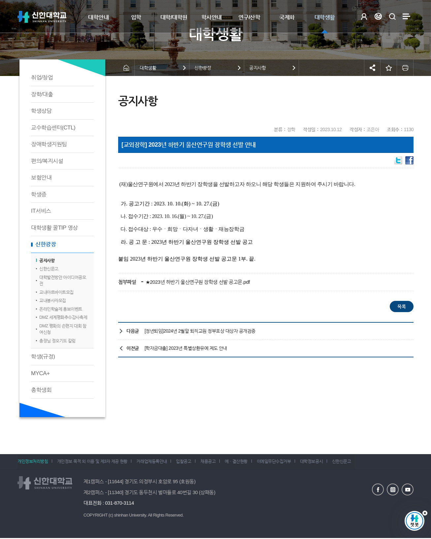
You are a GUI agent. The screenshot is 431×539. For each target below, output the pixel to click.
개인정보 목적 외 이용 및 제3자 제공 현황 (93, 462)
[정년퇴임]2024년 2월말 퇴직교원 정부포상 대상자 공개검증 (200, 331)
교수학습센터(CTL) (53, 128)
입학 (136, 17)
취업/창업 (42, 77)
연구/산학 (249, 17)
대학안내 (98, 17)
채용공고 (212, 462)
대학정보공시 (319, 462)
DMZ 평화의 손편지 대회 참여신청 (62, 329)
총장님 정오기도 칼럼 (57, 340)
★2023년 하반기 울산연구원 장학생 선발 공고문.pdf (197, 282)
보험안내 (41, 177)
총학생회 (41, 390)
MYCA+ (40, 373)
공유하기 (372, 67)
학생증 (39, 194)
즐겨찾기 (389, 67)
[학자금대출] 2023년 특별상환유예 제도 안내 (186, 348)
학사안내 (211, 17)
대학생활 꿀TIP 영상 (54, 228)
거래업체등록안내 (154, 462)
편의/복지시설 (47, 161)
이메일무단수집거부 (280, 462)
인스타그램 (393, 490)
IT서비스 (41, 211)
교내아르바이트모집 (56, 292)
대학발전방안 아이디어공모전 (62, 280)
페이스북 (378, 490)
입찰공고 (186, 462)
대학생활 (325, 17)
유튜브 (408, 490)
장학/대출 (42, 94)
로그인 (364, 16)
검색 (392, 16)
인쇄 (405, 67)
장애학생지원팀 (49, 144)
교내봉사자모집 (52, 300)
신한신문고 (48, 268)
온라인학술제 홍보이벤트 (60, 308)
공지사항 (46, 260)
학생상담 (41, 111)
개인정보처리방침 (32, 462)
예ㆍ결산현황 (241, 462)
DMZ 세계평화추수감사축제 (63, 317)
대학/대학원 (173, 17)
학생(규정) (43, 356)
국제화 (287, 17)
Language (378, 16)
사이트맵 (406, 16)
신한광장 (45, 244)
